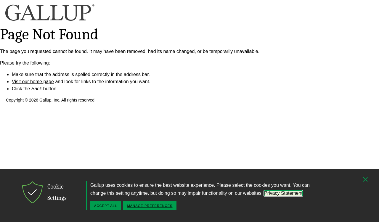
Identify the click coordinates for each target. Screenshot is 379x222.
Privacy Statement (283, 193)
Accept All (105, 205)
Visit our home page (33, 81)
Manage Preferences (149, 205)
